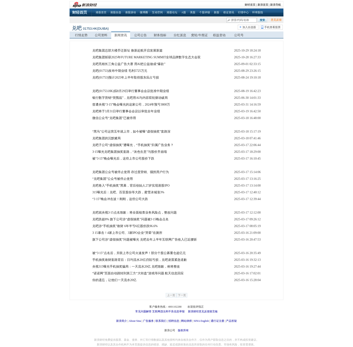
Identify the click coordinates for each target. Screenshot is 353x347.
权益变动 (219, 35)
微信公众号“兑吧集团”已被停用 (114, 118)
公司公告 (140, 35)
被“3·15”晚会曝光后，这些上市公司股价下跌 (123, 158)
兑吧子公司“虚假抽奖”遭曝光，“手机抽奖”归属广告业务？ (133, 145)
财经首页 (250, 4)
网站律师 (186, 320)
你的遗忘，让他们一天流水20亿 (114, 280)
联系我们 (161, 320)
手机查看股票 (272, 27)
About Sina (135, 320)
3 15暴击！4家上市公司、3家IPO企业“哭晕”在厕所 (127, 232)
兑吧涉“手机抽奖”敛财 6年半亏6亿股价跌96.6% (125, 226)
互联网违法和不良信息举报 (168, 311)
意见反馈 (276, 19)
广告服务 (148, 320)
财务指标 (160, 35)
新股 (216, 12)
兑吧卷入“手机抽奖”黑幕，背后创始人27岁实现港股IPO (131, 185)
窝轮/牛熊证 (199, 35)
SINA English (201, 320)
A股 (183, 12)
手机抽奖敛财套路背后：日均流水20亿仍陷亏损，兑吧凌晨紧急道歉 (139, 259)
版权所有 (183, 330)
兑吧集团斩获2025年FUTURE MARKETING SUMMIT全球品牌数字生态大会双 (146, 57)
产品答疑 (231, 320)
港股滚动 (130, 12)
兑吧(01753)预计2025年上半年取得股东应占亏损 (125, 77)
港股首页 (101, 12)
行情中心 (243, 12)
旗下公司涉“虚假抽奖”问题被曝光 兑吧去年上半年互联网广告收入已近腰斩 (144, 239)
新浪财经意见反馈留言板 (203, 311)
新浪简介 (121, 320)
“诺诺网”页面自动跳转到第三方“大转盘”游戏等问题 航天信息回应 (138, 273)
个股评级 (204, 12)
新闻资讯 (120, 35)
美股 (192, 12)
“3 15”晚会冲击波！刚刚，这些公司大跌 (120, 199)
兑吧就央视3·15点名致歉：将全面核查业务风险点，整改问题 (134, 212)
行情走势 (81, 35)
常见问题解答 (143, 311)
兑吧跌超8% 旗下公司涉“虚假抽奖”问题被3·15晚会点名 (130, 219)
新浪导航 (275, 4)
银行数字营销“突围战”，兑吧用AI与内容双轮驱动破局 (130, 97)
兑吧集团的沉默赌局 (106, 138)
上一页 (171, 295)
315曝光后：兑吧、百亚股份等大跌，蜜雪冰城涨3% (128, 192)
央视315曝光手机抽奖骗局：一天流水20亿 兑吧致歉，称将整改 (136, 266)
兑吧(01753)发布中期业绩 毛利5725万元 (119, 70)
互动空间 (157, 12)
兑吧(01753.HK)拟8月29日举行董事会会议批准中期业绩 (130, 91)
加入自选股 (249, 27)
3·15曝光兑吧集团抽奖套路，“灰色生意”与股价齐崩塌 (129, 151)
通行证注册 (217, 320)
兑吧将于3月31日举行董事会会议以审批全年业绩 (126, 111)
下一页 (182, 295)
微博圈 (144, 12)
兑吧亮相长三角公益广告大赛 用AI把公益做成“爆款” (128, 64)
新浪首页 (263, 4)
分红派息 (180, 35)
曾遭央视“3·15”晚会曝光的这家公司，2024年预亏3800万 (131, 104)
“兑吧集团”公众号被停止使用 (112, 178)
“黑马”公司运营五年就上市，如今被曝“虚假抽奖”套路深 (131, 131)
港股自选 (115, 12)
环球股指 (257, 12)
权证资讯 (228, 12)
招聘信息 (173, 320)
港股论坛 (172, 12)
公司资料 (101, 35)
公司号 (239, 35)
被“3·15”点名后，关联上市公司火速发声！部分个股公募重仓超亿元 (139, 253)
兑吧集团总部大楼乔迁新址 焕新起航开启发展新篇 (127, 50)
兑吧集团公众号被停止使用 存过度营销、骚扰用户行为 (130, 172)
